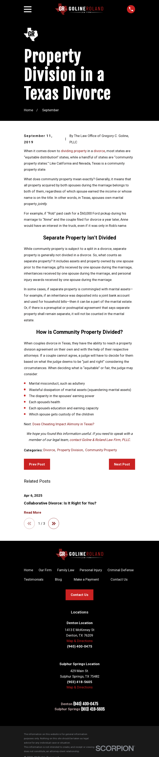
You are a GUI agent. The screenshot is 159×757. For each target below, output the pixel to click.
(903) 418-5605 (93, 709)
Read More (32, 512)
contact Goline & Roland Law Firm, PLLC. (100, 440)
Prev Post (37, 464)
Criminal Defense (120, 570)
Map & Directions (80, 641)
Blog (58, 580)
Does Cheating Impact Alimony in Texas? (63, 424)
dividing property (74, 151)
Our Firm (45, 570)
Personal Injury (91, 570)
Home (28, 570)
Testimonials (33, 580)
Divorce (49, 450)
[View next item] (53, 523)
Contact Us (119, 580)
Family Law (65, 570)
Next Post (122, 464)
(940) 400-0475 (85, 704)
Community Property (101, 450)
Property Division (70, 450)
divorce (99, 151)
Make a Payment (86, 580)
